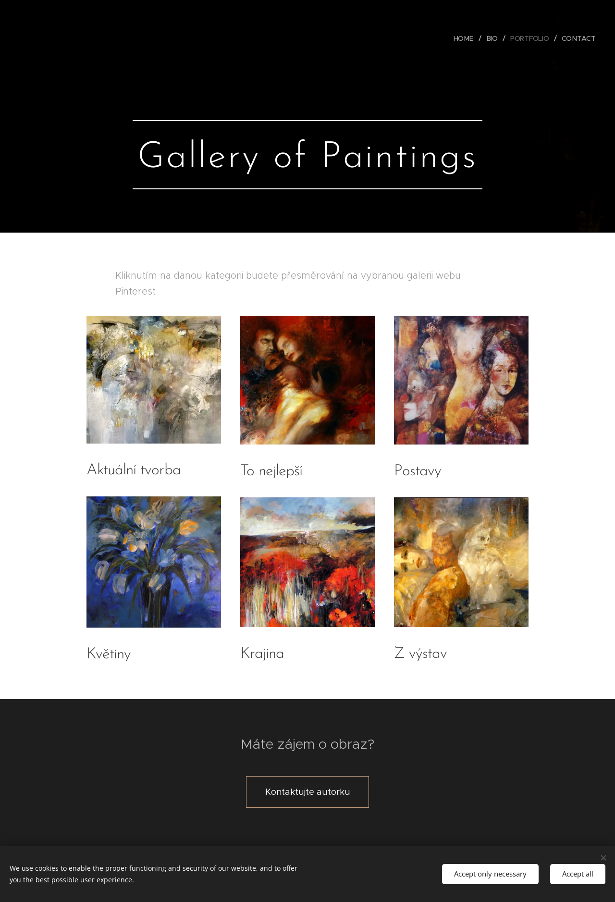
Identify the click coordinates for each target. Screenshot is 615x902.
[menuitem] (465, 38)
